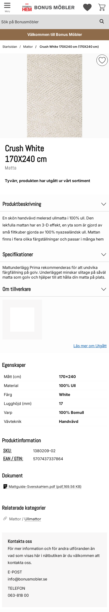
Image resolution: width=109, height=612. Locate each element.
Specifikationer (54, 254)
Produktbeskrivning (54, 204)
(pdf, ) (42, 486)
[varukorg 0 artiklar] (101, 7)
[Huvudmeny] (7, 7)
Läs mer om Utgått (90, 345)
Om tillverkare (54, 289)
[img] (102, 60)
